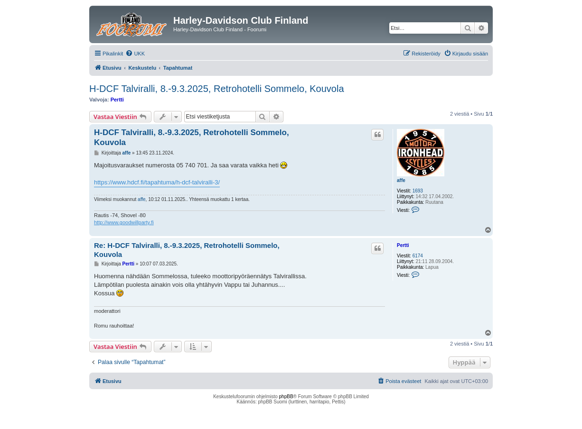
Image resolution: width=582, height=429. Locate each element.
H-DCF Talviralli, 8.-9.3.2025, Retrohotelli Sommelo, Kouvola (216, 88)
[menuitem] (135, 53)
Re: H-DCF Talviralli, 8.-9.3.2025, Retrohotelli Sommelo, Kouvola (187, 249)
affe (401, 180)
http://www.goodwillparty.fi (124, 222)
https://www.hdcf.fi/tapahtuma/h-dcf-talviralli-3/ (157, 182)
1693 (418, 190)
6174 (418, 255)
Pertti (117, 99)
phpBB (286, 396)
